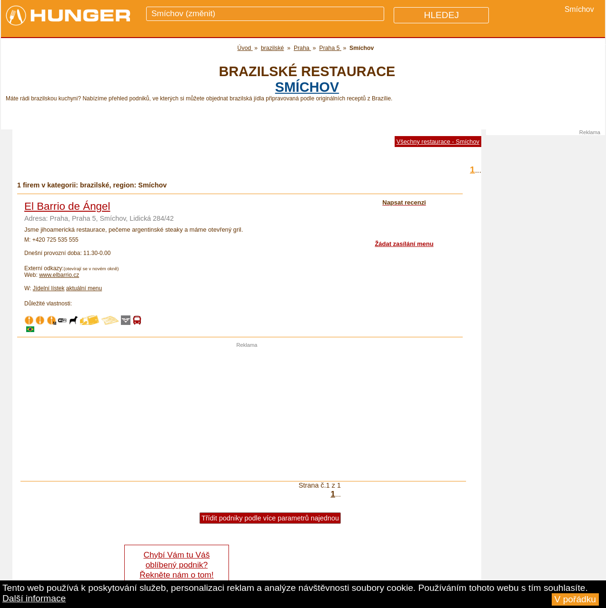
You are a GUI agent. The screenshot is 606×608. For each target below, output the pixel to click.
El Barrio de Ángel (67, 206)
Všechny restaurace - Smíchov (438, 141)
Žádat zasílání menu (404, 243)
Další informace (34, 598)
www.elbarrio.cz (59, 275)
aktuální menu (84, 288)
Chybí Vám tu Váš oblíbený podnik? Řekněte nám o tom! (176, 564)
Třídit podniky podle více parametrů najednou (270, 518)
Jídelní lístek (49, 288)
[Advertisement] (247, 414)
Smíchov (307, 87)
